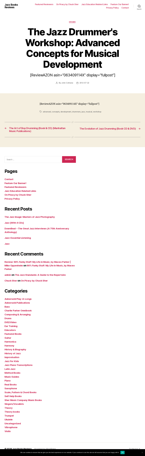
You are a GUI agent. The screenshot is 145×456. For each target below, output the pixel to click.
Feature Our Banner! (120, 4)
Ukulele (9, 420)
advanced (47, 112)
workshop (98, 112)
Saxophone (11, 389)
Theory (9, 408)
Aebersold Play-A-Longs (19, 299)
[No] (142, 452)
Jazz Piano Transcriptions (19, 365)
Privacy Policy (112, 8)
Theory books (12, 412)
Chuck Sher (11, 281)
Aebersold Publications (18, 303)
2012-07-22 (84, 83)
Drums (72, 22)
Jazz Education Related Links (94, 4)
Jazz (7, 244)
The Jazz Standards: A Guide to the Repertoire (41, 275)
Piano (8, 381)
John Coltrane (67, 83)
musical (90, 112)
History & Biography (16, 350)
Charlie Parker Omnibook (19, 311)
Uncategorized (13, 424)
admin (8, 275)
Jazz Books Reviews (12, 6)
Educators (10, 330)
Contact (125, 8)
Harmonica (11, 342)
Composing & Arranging (18, 315)
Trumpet (9, 416)
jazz (84, 112)
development (66, 112)
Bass (7, 307)
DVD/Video (11, 323)
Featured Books (13, 334)
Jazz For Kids (12, 362)
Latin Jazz (10, 369)
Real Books (11, 385)
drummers (77, 112)
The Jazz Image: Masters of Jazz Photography (31, 217)
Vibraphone (11, 428)
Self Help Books (13, 397)
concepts (56, 112)
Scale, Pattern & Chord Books (21, 393)
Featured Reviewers (44, 4)
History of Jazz (13, 354)
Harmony (10, 346)
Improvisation (12, 358)
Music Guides (12, 377)
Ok (122, 452)
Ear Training (11, 326)
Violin (8, 432)
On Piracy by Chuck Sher (67, 4)
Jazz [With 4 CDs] (15, 223)
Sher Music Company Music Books (24, 400)
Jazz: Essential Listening (18, 238)
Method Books (13, 373)
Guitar (8, 338)
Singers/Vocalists (15, 404)
